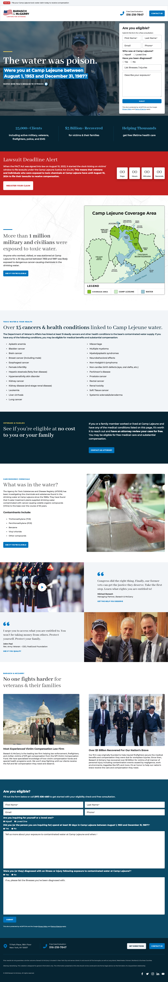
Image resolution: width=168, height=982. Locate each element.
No (134, 62)
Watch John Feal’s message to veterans (23, 84)
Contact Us (157, 13)
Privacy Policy (127, 109)
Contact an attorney (101, 450)
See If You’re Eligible (15, 273)
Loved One (141, 55)
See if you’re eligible (15, 545)
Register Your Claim (18, 186)
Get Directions (136, 946)
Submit (142, 101)
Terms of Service (140, 109)
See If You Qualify (12, 651)
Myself (128, 55)
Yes (126, 62)
